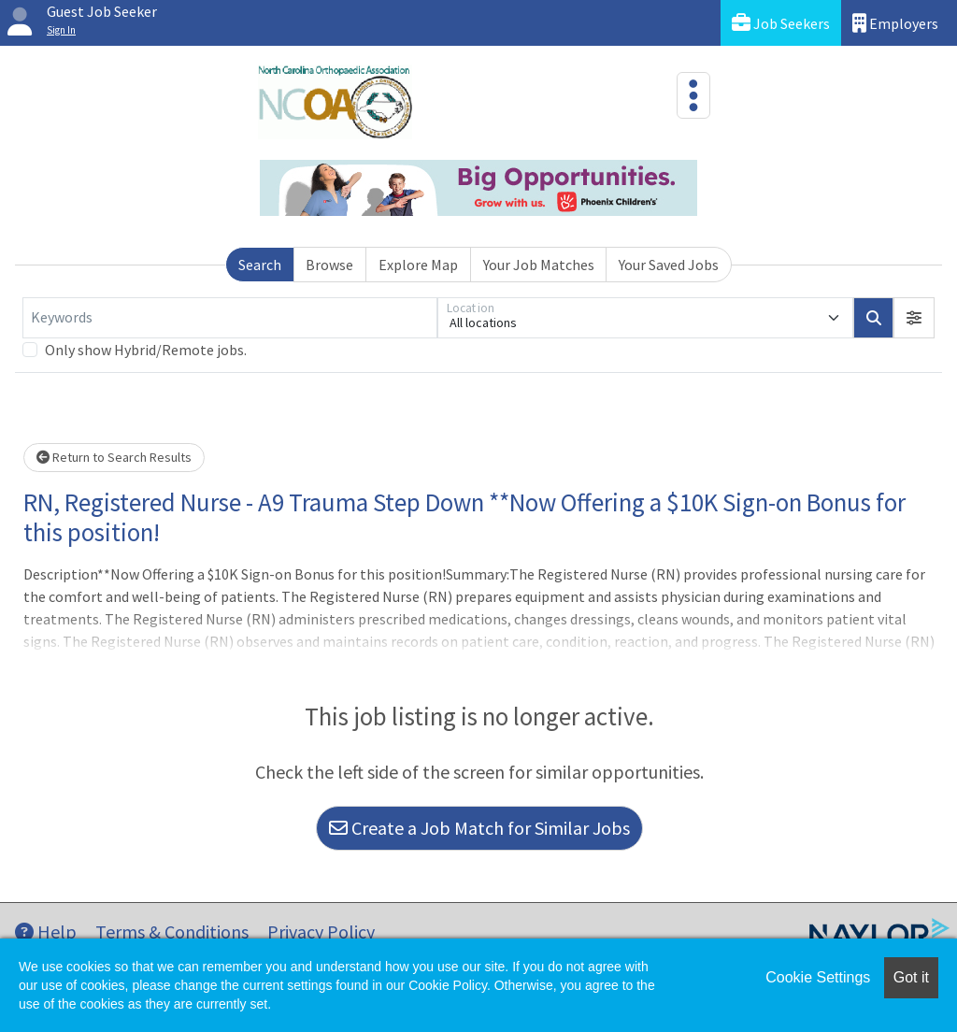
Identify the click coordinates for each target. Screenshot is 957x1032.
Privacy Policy (321, 931)
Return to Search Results (114, 457)
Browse (329, 264)
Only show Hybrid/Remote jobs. (146, 349)
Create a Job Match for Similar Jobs (479, 827)
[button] (914, 317)
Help (46, 931)
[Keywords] (229, 317)
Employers (895, 23)
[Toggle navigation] (693, 95)
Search (259, 264)
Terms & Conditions (172, 931)
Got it (911, 977)
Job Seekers (781, 23)
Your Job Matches (538, 264)
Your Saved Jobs (669, 264)
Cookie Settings (817, 977)
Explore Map (418, 264)
